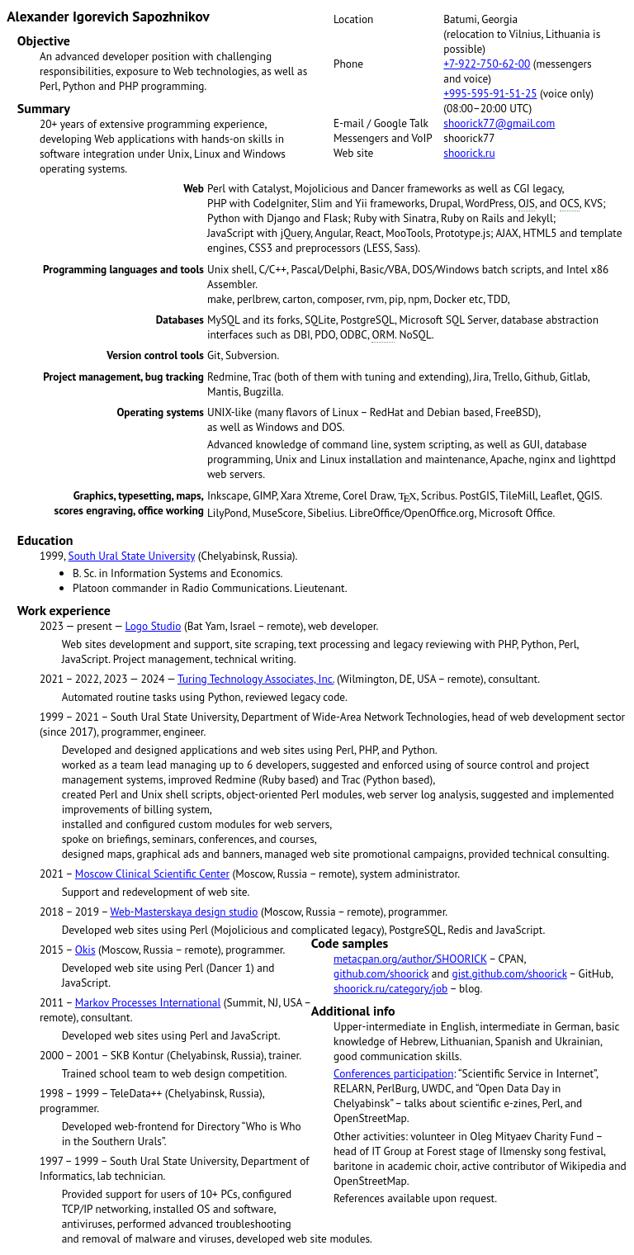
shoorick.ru (468, 152)
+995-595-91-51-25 (490, 93)
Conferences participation (393, 1073)
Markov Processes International (147, 1002)
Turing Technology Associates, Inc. (255, 678)
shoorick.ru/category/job (390, 988)
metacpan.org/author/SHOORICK (410, 958)
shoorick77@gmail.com (499, 123)
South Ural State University (132, 555)
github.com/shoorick (381, 973)
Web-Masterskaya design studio (184, 911)
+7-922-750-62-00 (486, 63)
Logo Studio (153, 625)
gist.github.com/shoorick (509, 973)
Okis (85, 949)
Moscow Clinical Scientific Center (152, 873)
